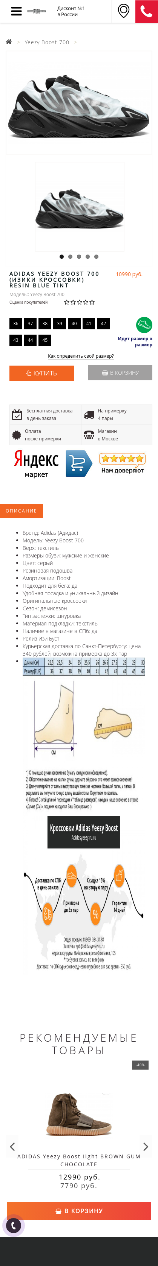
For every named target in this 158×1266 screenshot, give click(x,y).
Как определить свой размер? (81, 356)
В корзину (120, 372)
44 (30, 340)
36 (15, 323)
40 (74, 323)
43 (15, 340)
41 (89, 323)
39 (59, 323)
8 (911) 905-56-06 (146, 11)
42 (103, 323)
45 (45, 340)
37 (30, 323)
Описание (21, 511)
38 (45, 323)
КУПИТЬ (45, 373)
